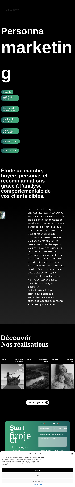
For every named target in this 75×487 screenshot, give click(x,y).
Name (41, 423)
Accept (37, 470)
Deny (37, 475)
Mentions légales (38, 484)
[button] (72, 454)
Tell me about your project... (52, 434)
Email (56, 423)
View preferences (37, 481)
